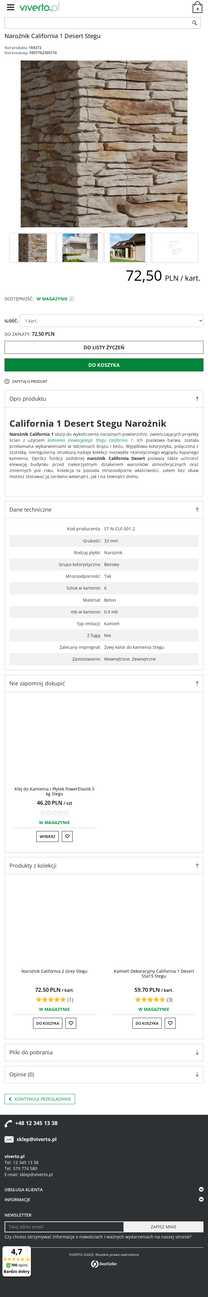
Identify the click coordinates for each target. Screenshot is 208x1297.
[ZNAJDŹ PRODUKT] (97, 23)
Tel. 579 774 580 (21, 1168)
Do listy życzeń (104, 347)
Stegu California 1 (114, 440)
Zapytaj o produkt (30, 381)
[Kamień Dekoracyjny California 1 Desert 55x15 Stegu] (154, 973)
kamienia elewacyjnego (70, 440)
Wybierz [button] (47, 836)
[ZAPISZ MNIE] (163, 1227)
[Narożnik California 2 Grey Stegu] (54, 971)
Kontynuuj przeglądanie (39, 1099)
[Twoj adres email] (64, 1227)
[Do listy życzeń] (67, 836)
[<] (9, 956)
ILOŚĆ (11, 321)
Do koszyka (104, 365)
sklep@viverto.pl (37, 1139)
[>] (198, 956)
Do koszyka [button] (47, 1023)
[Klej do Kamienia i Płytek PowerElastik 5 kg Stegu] (54, 791)
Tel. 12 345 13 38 (21, 1162)
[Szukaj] (194, 23)
